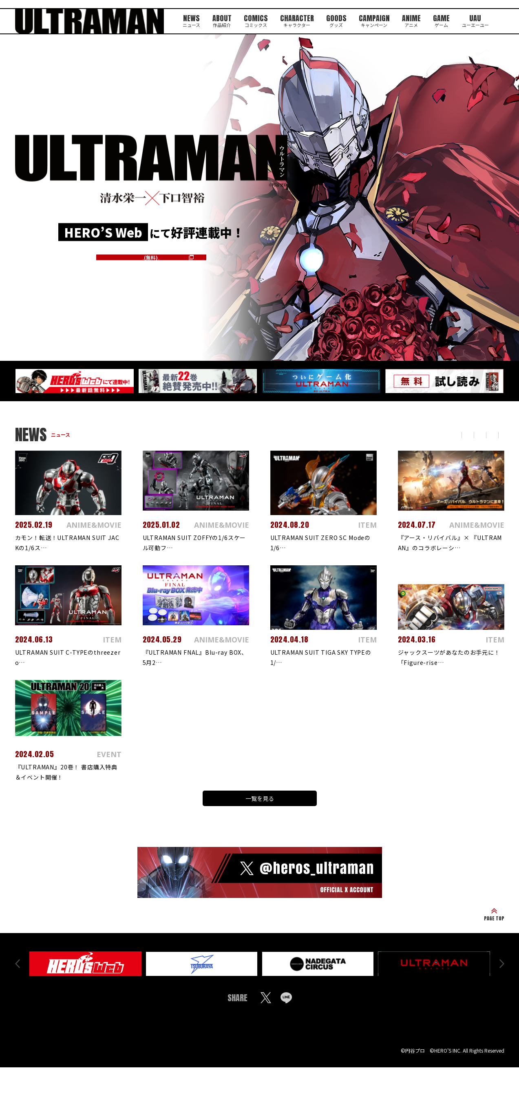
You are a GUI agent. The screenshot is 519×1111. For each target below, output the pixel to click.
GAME (444, 19)
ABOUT (218, 19)
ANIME (413, 19)
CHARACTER (295, 19)
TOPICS (337, 435)
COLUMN (374, 435)
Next (501, 968)
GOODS (335, 19)
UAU (478, 19)
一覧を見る (259, 800)
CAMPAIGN (374, 19)
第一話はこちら (151, 256)
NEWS (186, 19)
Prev (17, 968)
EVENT (467, 435)
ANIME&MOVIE (422, 435)
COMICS (252, 19)
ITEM (496, 435)
